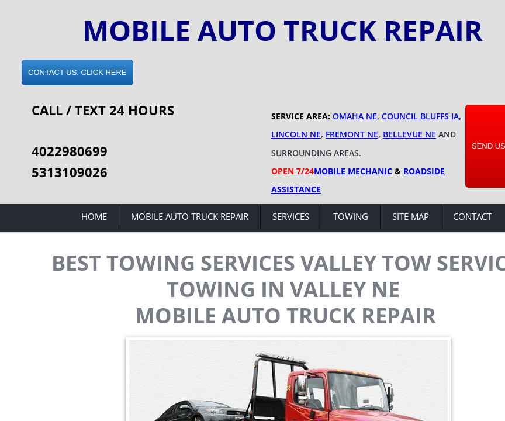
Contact (472, 216)
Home (94, 216)
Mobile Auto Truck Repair (189, 216)
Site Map (410, 216)
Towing (350, 216)
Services (290, 216)
